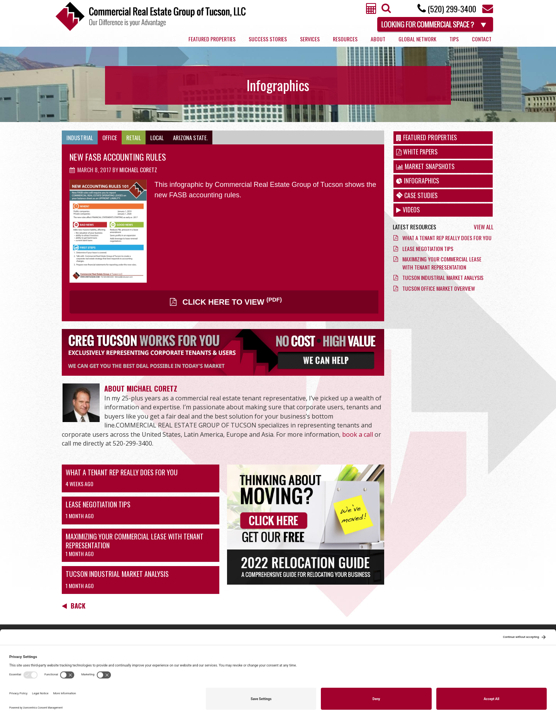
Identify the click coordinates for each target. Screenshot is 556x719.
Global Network (417, 39)
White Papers (416, 151)
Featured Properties (212, 39)
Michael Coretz (138, 169)
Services (310, 39)
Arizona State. (190, 137)
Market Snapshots (425, 166)
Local (157, 137)
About (378, 39)
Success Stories (268, 39)
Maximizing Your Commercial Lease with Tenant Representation (134, 541)
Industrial (79, 137)
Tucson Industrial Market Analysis (117, 574)
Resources (345, 39)
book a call (357, 434)
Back (73, 605)
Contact (482, 39)
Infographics (417, 180)
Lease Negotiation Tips (98, 504)
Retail (133, 137)
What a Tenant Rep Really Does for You (122, 472)
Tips (454, 39)
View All (483, 227)
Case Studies (416, 195)
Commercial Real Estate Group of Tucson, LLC (150, 16)
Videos (408, 209)
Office (109, 137)
